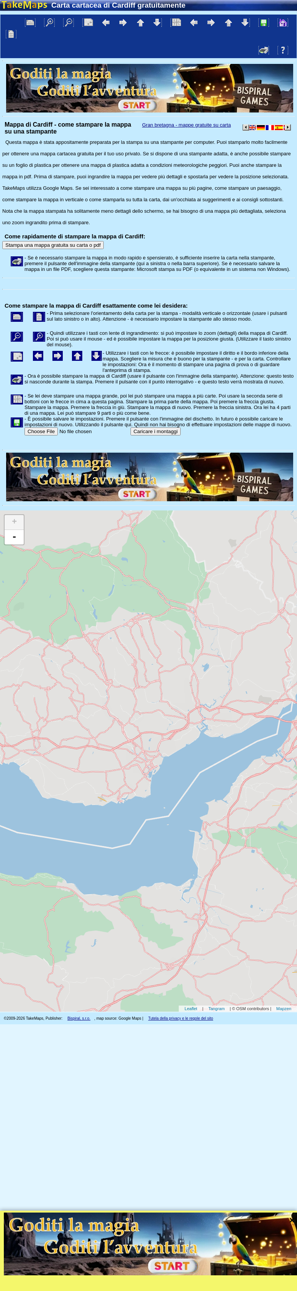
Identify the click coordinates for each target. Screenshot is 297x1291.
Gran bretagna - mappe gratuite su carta (186, 125)
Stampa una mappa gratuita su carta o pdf (53, 245)
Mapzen (283, 1008)
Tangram (216, 1008)
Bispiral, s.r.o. (78, 1018)
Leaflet (190, 1008)
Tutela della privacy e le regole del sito (180, 1018)
